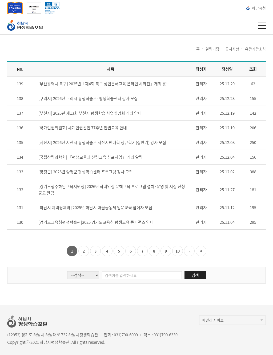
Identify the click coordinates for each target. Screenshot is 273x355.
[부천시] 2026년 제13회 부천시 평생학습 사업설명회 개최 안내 (90, 113)
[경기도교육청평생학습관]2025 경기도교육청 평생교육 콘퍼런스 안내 (96, 222)
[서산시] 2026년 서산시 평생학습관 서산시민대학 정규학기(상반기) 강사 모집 (102, 142)
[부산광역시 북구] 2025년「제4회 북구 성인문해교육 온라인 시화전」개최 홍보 (104, 84)
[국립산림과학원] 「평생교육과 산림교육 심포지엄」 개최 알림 (90, 157)
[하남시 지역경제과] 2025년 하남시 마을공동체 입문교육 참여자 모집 (95, 207)
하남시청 (256, 8)
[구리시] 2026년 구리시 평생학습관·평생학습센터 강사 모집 (88, 98)
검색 (195, 275)
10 (177, 251)
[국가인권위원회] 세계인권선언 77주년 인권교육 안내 (82, 128)
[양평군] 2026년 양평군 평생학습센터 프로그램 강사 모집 (85, 172)
